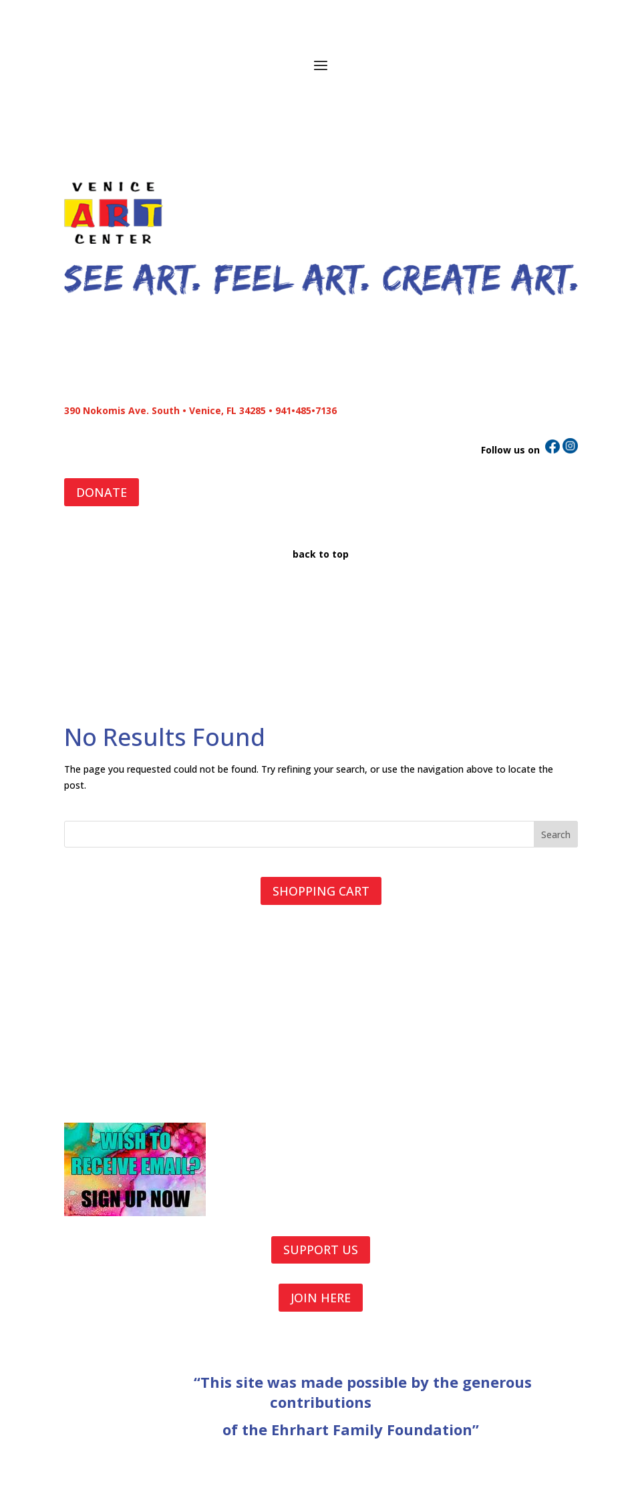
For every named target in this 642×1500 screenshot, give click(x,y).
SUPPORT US (320, 1250)
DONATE (101, 492)
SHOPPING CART (321, 891)
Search (556, 834)
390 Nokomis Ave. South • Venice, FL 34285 (165, 410)
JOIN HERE (321, 1298)
